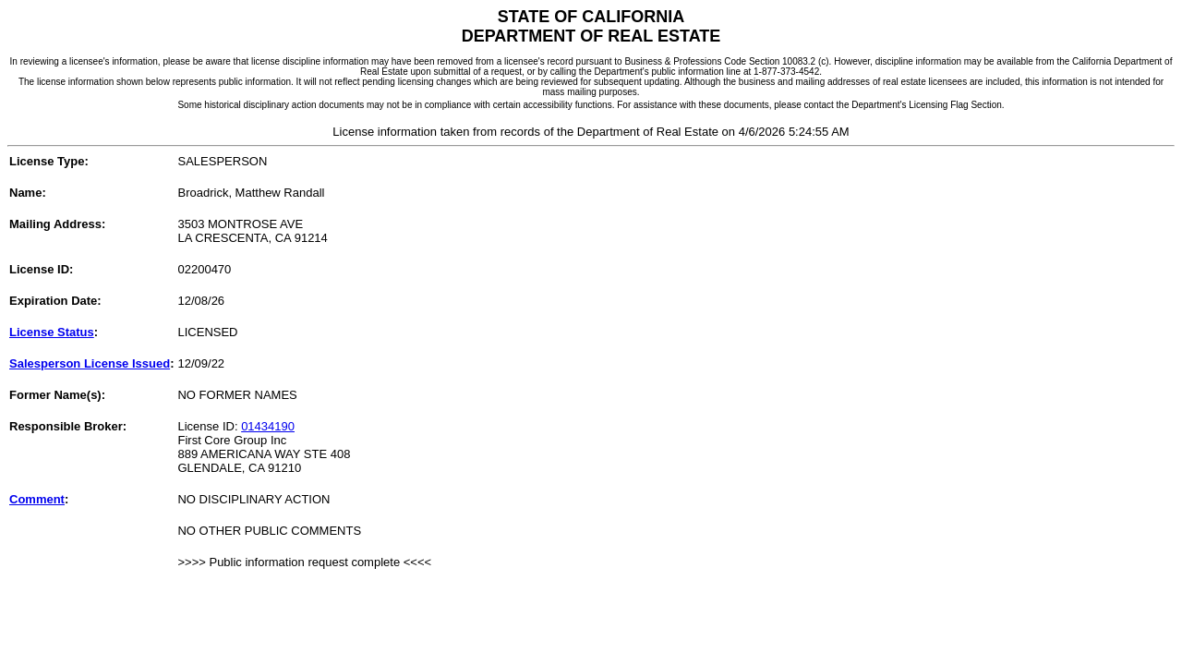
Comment (37, 499)
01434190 (268, 426)
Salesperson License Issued (89, 363)
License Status (51, 332)
